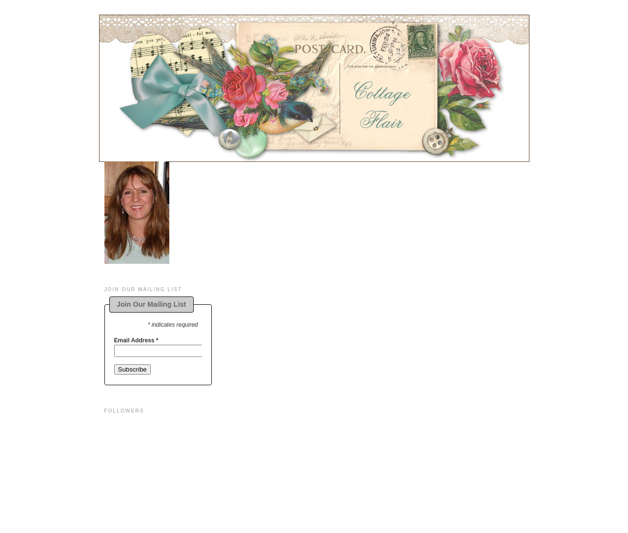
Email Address (136, 340)
